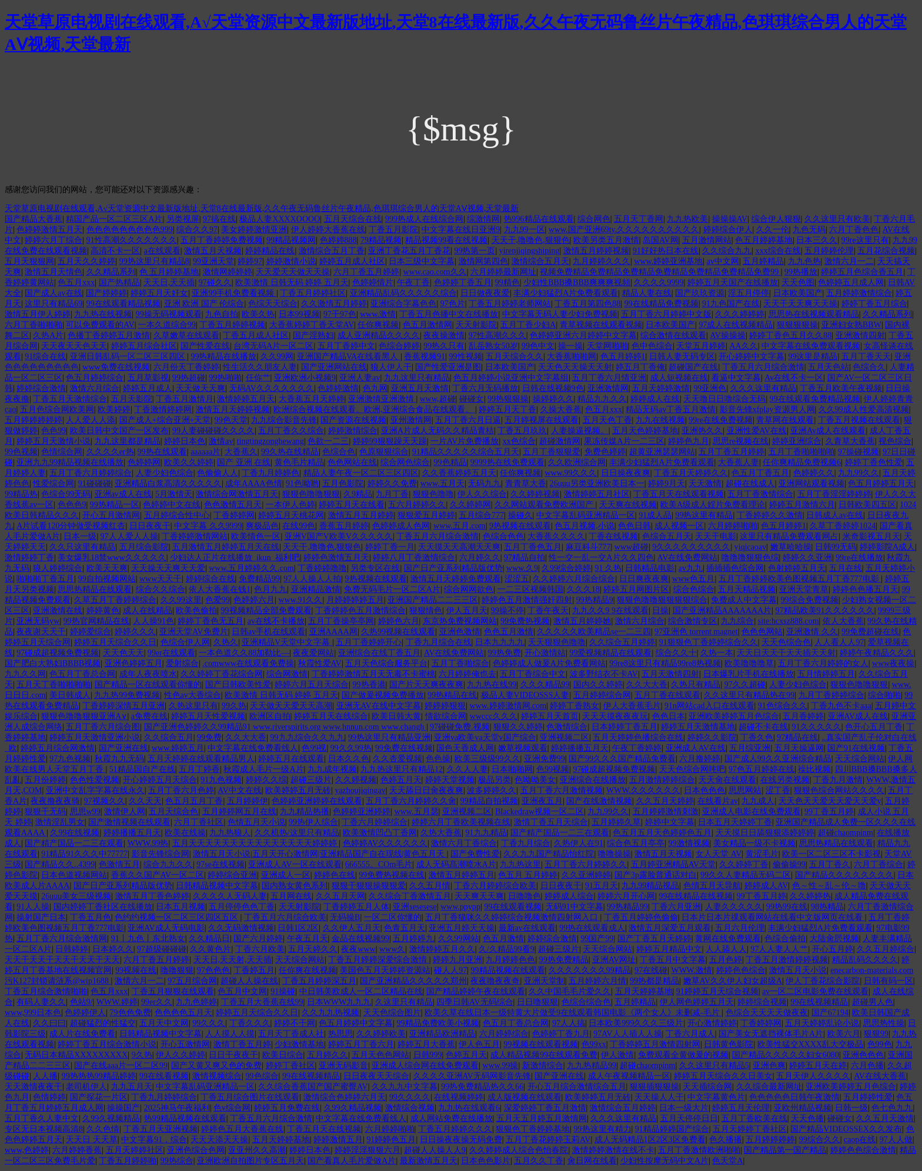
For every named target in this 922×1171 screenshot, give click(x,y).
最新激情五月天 (428, 1160)
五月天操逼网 (799, 748)
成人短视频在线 (679, 377)
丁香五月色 (90, 917)
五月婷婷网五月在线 (239, 811)
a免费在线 (149, 716)
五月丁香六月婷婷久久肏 (411, 801)
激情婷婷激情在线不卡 (613, 1150)
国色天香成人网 (465, 748)
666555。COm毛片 (378, 864)
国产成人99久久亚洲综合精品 (777, 758)
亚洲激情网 (608, 388)
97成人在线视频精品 (736, 324)
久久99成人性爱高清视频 (864, 409)
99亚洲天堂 (213, 261)
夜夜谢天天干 (41, 631)
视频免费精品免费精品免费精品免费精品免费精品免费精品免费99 (660, 271)
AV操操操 (728, 335)
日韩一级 (851, 1107)
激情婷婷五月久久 (442, 949)
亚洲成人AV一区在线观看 (294, 864)
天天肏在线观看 (727, 779)
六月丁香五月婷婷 (366, 271)
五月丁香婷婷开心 (369, 642)
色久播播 (725, 1139)
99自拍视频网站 (107, 578)
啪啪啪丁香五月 (45, 578)
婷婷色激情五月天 (336, 557)
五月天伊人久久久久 (813, 1076)
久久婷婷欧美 (381, 1033)
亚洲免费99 (544, 758)
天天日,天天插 (169, 282)
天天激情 (705, 483)
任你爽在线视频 (307, 970)
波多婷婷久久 (491, 790)
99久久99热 (351, 748)
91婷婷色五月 (391, 1139)
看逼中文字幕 (736, 377)
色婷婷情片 (372, 282)
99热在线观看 (162, 451)
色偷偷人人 (217, 473)
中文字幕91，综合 (154, 1139)
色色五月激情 (508, 631)
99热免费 (504, 652)
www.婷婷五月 (178, 748)
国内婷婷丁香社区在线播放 (103, 906)
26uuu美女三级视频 (76, 896)
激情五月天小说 (798, 970)
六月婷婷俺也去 (467, 674)
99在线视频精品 (819, 1002)
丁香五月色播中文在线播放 (448, 314)
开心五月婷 (832, 949)
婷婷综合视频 (762, 1002)
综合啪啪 (884, 695)
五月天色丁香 (607, 420)
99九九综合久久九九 (307, 737)
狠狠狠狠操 (797, 324)
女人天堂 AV (718, 853)
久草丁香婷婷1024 (843, 525)
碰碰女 (471, 398)
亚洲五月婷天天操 (462, 928)
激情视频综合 (217, 1076)
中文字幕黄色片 (716, 1097)
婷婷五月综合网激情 (58, 748)
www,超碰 (438, 398)
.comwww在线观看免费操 (248, 663)
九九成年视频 (332, 769)
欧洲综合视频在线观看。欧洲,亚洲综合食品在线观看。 (374, 409)
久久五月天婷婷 (665, 801)
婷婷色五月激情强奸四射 (527, 599)
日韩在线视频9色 (553, 388)
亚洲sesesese (415, 906)
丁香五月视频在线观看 (859, 420)
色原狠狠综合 (384, 451)
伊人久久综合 (482, 494)
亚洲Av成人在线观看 (828, 430)
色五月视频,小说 (584, 525)
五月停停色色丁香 (242, 906)
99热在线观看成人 (592, 928)
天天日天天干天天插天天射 (786, 652)
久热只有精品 (695, 684)
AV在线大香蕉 (880, 1076)
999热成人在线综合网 (424, 219)
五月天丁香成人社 (291, 1033)
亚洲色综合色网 (196, 1150)
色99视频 (552, 769)
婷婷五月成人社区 (352, 261)
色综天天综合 (273, 303)
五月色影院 (342, 483)
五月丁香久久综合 (291, 430)
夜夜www (358, 949)
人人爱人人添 (90, 420)
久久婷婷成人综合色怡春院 (518, 1150)
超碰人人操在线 (249, 980)
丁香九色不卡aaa (841, 705)
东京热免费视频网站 (460, 621)
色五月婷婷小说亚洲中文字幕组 (511, 377)
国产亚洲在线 (123, 748)
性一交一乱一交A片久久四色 (601, 557)
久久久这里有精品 (763, 388)
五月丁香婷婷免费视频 (222, 240)
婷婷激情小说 (291, 261)
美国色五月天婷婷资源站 (385, 970)
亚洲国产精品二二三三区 (432, 599)
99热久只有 (444, 346)
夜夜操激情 (444, 335)
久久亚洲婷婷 (586, 875)
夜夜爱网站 (313, 652)
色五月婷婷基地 (764, 240)
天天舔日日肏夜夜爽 (426, 790)
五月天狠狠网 (29, 261)
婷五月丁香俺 (640, 367)
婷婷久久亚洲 (807, 557)
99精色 (507, 282)
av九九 (691, 568)
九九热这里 (520, 864)
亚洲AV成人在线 (858, 716)
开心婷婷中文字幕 (751, 356)
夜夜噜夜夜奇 (495, 980)
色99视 (314, 748)
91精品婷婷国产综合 (672, 1129)
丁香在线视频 (613, 536)
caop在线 (860, 1139)
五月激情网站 (706, 240)
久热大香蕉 (441, 832)
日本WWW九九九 (339, 1002)
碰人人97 (450, 970)
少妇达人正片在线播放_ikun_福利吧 (235, 557)
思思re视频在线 (741, 441)
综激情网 (483, 219)
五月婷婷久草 (616, 822)
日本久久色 (348, 758)
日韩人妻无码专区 (682, 356)
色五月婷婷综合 (94, 377)
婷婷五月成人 (147, 388)
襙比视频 (814, 769)
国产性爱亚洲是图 (448, 367)
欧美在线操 (185, 832)
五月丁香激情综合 (760, 494)
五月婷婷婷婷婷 (33, 420)
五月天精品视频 (747, 589)
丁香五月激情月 (184, 398)
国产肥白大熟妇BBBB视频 (53, 663)
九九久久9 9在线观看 (610, 610)
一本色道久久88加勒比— (244, 652)
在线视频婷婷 (458, 1097)
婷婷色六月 (398, 621)
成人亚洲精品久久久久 (379, 335)
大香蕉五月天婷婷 (312, 398)
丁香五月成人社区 (256, 335)
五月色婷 (725, 959)
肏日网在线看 (592, 1160)
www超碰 (631, 547)
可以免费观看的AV (100, 324)
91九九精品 (486, 832)
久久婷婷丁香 (744, 864)
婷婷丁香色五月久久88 (790, 335)
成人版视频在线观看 (524, 1097)
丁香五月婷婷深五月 (319, 980)
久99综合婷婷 (566, 568)
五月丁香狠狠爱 (551, 451)
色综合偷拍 (785, 938)
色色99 (53, 430)
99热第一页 (474, 250)
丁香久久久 (249, 1023)
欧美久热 (258, 314)
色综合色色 (503, 536)
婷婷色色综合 (741, 970)
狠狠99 (876, 1033)
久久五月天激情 (885, 1118)
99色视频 (21, 451)
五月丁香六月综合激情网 (61, 938)
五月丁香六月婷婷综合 (90, 473)
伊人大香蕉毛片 (632, 705)
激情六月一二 (849, 261)
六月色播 (867, 1065)
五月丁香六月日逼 (468, 420)
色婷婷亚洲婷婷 (361, 811)
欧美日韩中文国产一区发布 (119, 430)
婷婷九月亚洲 (457, 959)
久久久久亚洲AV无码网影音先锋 (472, 1076)
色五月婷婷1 (623, 356)
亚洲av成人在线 (123, 494)
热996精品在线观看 (539, 219)
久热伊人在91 (578, 843)
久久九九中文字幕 (404, 1086)
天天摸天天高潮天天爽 (459, 547)
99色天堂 (231, 420)
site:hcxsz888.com (788, 621)
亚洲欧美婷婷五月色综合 (734, 716)
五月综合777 (481, 515)
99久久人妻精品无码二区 (745, 875)
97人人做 (896, 1139)
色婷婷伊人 (85, 1012)
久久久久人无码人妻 (230, 896)
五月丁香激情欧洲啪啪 (699, 1150)
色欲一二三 (328, 441)
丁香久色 (756, 737)
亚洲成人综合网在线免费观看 (425, 1065)
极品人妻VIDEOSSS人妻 (525, 695)
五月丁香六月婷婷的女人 (823, 663)
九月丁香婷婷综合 (831, 695)
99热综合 (177, 1160)
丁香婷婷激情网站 (195, 536)
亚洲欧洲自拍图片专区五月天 (250, 1160)
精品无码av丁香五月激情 (671, 409)
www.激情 (378, 314)
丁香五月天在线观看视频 (678, 494)
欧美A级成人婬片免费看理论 (712, 504)
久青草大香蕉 (850, 441)
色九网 (375, 388)
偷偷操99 (789, 864)
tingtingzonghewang (270, 441)
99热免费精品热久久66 (482, 1086)
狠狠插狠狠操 (654, 1086)
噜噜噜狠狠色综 (750, 557)
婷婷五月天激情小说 (53, 441)
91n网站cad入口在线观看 (709, 705)
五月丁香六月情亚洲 (609, 377)
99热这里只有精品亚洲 (389, 737)
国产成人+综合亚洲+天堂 (165, 420)
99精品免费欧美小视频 (438, 1023)
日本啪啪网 (512, 769)
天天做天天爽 (200, 388)
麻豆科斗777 (588, 547)
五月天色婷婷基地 (645, 430)
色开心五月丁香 (874, 726)
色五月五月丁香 (194, 801)
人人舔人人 (726, 949)
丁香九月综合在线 (439, 642)
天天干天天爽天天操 (800, 303)
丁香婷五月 (254, 970)
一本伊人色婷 (290, 504)
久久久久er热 (110, 451)
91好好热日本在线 (666, 250)
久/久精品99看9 (507, 949)
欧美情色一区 (255, 536)
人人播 (45, 1076)
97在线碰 (650, 970)
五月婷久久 (327, 1054)
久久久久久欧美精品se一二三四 (594, 631)
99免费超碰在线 (870, 631)
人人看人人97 (839, 642)
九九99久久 (858, 473)
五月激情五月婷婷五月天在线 (225, 547)
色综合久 (869, 367)
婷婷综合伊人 (728, 229)
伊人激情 (617, 1054)
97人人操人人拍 (312, 578)
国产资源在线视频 (353, 420)
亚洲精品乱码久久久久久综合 (403, 293)
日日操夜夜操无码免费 (461, 1139)
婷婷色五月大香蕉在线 (242, 1129)
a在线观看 (162, 250)
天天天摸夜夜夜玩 (615, 716)
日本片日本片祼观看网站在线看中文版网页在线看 (773, 917)
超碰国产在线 (693, 367)
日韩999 (427, 1054)
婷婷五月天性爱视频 (208, 716)
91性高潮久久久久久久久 (131, 240)
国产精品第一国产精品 (785, 1150)
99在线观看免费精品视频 (815, 398)
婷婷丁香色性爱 (874, 462)
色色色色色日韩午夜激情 (794, 1097)
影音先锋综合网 (160, 853)
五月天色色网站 (380, 1054)
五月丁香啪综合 (460, 663)
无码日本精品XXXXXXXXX (76, 1054)
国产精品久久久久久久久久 (844, 875)
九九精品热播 (304, 811)
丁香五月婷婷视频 (232, 324)
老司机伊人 (86, 1086)
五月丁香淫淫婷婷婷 (834, 494)
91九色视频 (221, 779)
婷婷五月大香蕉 (426, 1044)
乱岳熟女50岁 (493, 346)
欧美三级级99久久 (487, 758)
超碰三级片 (311, 779)
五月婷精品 (763, 261)
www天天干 (160, 578)
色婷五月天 (401, 779)
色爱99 (217, 599)
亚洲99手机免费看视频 (234, 293)
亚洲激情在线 (57, 610)
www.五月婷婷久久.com (251, 568)
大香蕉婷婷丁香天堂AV (311, 324)
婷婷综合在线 (210, 578)
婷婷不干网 (294, 1023)
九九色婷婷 (196, 1002)
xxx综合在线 (778, 250)
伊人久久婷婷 (180, 1054)
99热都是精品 (654, 980)
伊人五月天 (466, 610)
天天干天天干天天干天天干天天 (62, 959)
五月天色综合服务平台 (386, 663)
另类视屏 (182, 219)
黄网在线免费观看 (728, 938)
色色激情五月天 (233, 504)
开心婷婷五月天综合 (160, 779)
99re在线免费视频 (721, 420)
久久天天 (145, 801)
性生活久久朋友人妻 (260, 367)
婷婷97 (250, 261)
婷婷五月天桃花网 (291, 515)
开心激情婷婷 (712, 1023)
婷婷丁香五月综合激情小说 (107, 1044)
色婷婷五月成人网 (851, 282)
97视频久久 (104, 801)
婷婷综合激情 (41, 388)
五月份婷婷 (45, 779)
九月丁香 (392, 494)
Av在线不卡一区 (793, 377)
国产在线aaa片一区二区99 (121, 1065)
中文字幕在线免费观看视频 (810, 346)
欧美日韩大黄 (396, 716)
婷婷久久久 (135, 631)
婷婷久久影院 (712, 737)
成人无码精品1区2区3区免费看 (650, 1139)
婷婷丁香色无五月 (210, 621)
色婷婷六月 (254, 599)
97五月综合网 (192, 980)
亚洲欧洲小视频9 (305, 377)
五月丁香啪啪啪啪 (801, 451)
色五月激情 (503, 938)
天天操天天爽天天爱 (168, 568)
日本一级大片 (684, 1107)
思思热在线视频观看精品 (814, 314)
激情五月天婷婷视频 (233, 409)
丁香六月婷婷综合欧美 (495, 885)
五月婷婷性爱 (868, 1097)
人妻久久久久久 (734, 906)
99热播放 (800, 271)
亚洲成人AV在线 (696, 748)
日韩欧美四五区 (867, 504)
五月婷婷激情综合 (859, 293)
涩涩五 (517, 578)
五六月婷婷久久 (417, 504)
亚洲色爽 (769, 1065)
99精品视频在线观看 (508, 970)
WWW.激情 (691, 970)
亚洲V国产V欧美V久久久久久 (339, 536)
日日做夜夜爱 (485, 293)
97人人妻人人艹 (779, 949)
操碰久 (520, 515)
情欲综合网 (445, 716)
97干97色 (339, 314)
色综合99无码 (66, 494)
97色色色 (213, 970)
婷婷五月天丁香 (507, 409)
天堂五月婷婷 (701, 346)
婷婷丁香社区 (290, 1065)
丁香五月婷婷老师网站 (510, 303)
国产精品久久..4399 (60, 864)
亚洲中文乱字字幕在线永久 (95, 790)
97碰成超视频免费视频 (57, 652)
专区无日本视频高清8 (44, 1129)
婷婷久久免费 (392, 483)
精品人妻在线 (647, 293)
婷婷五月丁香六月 (361, 1044)
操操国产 (123, 1107)
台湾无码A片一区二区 (273, 346)
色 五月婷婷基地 (169, 271)
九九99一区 (524, 229)
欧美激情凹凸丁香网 (380, 832)
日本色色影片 (485, 1160)
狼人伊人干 (391, 367)
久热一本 (716, 652)
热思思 (340, 1033)
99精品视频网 (291, 240)
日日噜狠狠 (537, 1002)
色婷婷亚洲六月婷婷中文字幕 (583, 335)
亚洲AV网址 (614, 959)
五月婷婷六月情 (597, 980)
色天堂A (727, 1160)
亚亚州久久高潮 (257, 1150)
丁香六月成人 (690, 1033)
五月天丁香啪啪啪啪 (53, 684)
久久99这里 (181, 599)
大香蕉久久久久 (556, 536)
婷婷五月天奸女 (159, 293)
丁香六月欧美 (260, 949)
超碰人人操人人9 (435, 1150)
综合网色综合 (405, 462)
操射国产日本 (41, 917)
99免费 (209, 737)
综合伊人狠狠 (776, 219)
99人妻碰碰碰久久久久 (213, 430)
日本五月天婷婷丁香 (735, 822)
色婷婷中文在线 (172, 504)
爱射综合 (182, 663)
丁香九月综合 (525, 843)
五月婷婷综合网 (602, 695)
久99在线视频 (74, 832)
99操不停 (507, 610)
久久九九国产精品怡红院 (548, 853)
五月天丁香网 (638, 219)
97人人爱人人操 (129, 536)
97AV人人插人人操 (627, 1033)
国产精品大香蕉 (33, 219)
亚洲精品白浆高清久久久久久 (168, 483)
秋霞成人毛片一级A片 (263, 769)
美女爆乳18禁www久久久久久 (112, 557)
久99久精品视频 (353, 1107)
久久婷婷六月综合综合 (574, 578)
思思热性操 (883, 1023)
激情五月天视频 (213, 250)
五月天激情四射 (670, 674)
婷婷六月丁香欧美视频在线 (461, 822)
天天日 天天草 (92, 1139)
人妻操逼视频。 (580, 430)
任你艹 (258, 377)
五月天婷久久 (313, 949)
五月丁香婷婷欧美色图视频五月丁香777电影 (800, 578)
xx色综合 (519, 441)
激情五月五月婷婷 (361, 515)
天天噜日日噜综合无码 (724, 398)
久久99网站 (458, 938)
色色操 (438, 758)
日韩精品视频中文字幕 (217, 885)
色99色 (879, 1044)
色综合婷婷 (399, 346)
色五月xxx (76, 282)
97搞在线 (219, 219)
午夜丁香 (413, 282)
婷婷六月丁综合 (53, 240)
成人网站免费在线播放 (451, 1118)
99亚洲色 (709, 388)
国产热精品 (119, 282)
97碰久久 (215, 282)
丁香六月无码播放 (485, 388)
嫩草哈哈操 (790, 547)
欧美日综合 (282, 1054)
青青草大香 (525, 483)
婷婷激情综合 (353, 430)
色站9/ (81, 1002)
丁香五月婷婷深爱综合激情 (378, 959)
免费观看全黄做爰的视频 (683, 1054)
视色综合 (894, 441)
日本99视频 (299, 314)
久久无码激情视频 (241, 928)
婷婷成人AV (766, 885)
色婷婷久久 (813, 473)
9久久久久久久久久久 (691, 547)
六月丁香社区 (198, 822)
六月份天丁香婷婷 (186, 367)
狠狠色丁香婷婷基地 (533, 1129)
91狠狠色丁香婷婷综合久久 (708, 642)
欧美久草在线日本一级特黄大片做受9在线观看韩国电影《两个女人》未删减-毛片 (573, 1012)
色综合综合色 (586, 1002)
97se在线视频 (220, 864)
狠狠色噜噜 (433, 494)
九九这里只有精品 (417, 377)
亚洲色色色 (863, 1054)
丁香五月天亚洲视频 (160, 1129)
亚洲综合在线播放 (593, 779)
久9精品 (357, 494)
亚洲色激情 (459, 631)
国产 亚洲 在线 (243, 462)
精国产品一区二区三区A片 (114, 219)
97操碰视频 (858, 451)
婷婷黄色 (102, 610)
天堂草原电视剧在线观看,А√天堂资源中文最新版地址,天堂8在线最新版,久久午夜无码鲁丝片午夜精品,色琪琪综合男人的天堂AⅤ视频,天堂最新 (262, 208)
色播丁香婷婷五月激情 (109, 335)
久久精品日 (209, 938)
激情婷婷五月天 (246, 398)
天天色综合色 (786, 642)
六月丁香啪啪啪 (33, 324)
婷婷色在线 (334, 875)
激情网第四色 (483, 261)
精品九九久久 (602, 398)
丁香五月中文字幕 (673, 959)
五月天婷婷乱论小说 (822, 1023)
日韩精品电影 (649, 568)
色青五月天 (404, 928)
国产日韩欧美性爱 (238, 684)
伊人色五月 (479, 1044)
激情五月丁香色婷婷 (152, 896)
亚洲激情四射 (860, 335)
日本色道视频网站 (74, 875)
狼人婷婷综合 (57, 568)
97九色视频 (70, 758)
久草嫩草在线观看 (186, 335)
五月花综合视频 (886, 250)
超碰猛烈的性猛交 (103, 1023)
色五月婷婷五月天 (881, 483)
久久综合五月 (168, 737)
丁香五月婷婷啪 (127, 1160)
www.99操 (501, 1065)
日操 (660, 610)
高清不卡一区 (115, 250)
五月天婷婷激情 (661, 388)
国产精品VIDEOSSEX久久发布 (846, 1129)
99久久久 (208, 1023)
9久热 (142, 1054)
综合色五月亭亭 (635, 843)
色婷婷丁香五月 (463, 282)
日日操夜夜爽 (625, 473)
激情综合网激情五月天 (237, 494)
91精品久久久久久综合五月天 (465, 451)
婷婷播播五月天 (580, 748)
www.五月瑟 (417, 811)
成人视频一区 (679, 525)
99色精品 (450, 462)
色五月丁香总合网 (82, 674)
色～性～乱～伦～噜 (829, 885)
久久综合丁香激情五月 (410, 896)
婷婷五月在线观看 (291, 758)
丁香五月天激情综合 (70, 398)
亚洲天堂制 (544, 980)
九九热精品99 (591, 1065)
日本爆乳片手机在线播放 (748, 674)
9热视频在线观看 (520, 525)
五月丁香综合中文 (533, 674)
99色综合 (262, 1076)
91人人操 (32, 906)
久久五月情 (429, 885)
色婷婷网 (144, 462)
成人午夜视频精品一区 (629, 1076)
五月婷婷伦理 (829, 250)
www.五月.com (459, 525)
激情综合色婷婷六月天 (344, 1097)
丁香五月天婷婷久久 (691, 473)
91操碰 (282, 991)
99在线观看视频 (513, 906)
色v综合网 (231, 1107)
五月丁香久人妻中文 (42, 1118)
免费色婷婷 (605, 451)
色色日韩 (634, 525)
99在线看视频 (164, 1076)
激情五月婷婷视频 (596, 250)
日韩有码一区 (888, 980)
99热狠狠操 (508, 398)
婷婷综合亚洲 (232, 875)
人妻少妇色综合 (164, 473)
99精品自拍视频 (489, 801)
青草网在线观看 (785, 420)
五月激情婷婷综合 (662, 779)
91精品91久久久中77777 (84, 853)
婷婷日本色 (184, 441)
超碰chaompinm (845, 832)
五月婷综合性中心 (177, 515)
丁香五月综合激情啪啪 (46, 991)
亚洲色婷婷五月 (133, 663)
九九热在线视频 (103, 314)
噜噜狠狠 (177, 970)
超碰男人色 (872, 1002)
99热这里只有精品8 (154, 261)
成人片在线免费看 (82, 1033)
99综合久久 (819, 1139)
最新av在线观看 (527, 928)
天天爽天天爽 (479, 896)
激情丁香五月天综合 (551, 822)
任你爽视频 (378, 324)
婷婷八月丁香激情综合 (414, 557)
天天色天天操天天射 (575, 367)
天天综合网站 (859, 758)
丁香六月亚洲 (676, 906)
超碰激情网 (559, 441)
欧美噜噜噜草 (749, 663)
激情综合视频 (410, 1107)
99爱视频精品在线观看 (610, 652)
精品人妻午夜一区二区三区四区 (361, 473)
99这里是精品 (812, 356)
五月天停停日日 (689, 1118)
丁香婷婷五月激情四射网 (655, 1044)
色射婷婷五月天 (797, 568)
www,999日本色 (33, 1012)
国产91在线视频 (856, 748)
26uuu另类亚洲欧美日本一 (597, 483)
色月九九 (270, 589)
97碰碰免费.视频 (460, 726)
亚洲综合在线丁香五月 (379, 652)
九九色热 (804, 261)
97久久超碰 (745, 684)
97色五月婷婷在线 (761, 769)
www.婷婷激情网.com (508, 705)
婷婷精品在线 (270, 250)
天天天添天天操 (219, 1139)
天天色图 (797, 282)
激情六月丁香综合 (464, 843)
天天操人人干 (659, 1097)
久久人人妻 (467, 769)
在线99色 (298, 525)
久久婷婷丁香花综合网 (222, 674)
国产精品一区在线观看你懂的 (148, 684)
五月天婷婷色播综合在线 (638, 737)
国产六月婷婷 (258, 938)
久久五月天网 (340, 896)
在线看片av (717, 801)
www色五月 (693, 578)
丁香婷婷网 (234, 515)
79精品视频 (381, 240)
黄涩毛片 (762, 853)
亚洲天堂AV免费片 (193, 631)
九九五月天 (131, 1086)
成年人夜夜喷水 (148, 674)
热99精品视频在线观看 (185, 1118)
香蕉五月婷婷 (344, 525)
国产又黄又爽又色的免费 (216, 1065)
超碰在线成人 (750, 483)
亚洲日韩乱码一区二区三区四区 (129, 356)
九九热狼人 (229, 832)
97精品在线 (797, 737)
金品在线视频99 (360, 938)
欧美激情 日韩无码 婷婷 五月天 (292, 282)
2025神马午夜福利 (177, 1107)
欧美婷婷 (114, 409)
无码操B (345, 917)
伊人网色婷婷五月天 (697, 1002)
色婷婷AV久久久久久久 (385, 843)
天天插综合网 (707, 1086)
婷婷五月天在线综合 (331, 716)
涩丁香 (778, 790)
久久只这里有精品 (82, 547)
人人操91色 (153, 621)
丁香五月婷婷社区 (313, 293)
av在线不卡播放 (276, 621)
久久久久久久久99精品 (590, 970)
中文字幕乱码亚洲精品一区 (585, 515)
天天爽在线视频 (628, 504)
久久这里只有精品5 (714, 1065)
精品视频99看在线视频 (446, 240)
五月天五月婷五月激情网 (541, 1118)
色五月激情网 (427, 324)
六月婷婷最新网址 (503, 271)
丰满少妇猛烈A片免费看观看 (565, 293)
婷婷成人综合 (569, 896)
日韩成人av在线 (834, 515)
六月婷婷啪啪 (732, 525)
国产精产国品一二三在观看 (559, 832)
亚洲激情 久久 (812, 631)
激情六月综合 (94, 388)
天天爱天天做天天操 (293, 271)
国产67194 (829, 1012)
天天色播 (807, 1118)
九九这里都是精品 (128, 441)
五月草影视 (148, 377)
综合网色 (593, 219)
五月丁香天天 (866, 356)
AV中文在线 (239, 790)
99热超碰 (188, 377)
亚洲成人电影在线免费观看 (751, 811)
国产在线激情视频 (599, 801)
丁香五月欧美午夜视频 (841, 388)
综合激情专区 (692, 621)
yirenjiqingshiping (529, 250)
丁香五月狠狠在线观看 (173, 991)
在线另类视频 (785, 779)
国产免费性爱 (475, 853)
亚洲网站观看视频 (811, 483)
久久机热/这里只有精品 (297, 832)
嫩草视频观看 (522, 748)
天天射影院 (476, 324)
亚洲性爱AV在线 (757, 430)
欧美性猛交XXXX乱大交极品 (810, 1044)
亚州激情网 (411, 420)
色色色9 (72, 504)
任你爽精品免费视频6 (802, 462)
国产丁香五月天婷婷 (654, 938)
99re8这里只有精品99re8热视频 (665, 663)
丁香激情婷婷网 (163, 409)
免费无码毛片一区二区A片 (392, 589)
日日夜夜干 (150, 525)
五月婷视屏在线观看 (542, 420)
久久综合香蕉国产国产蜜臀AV (313, 1086)
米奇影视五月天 (871, 536)
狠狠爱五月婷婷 (426, 515)
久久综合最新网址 (769, 1086)
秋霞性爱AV (320, 663)
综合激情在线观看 (673, 335)
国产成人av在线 (53, 293)
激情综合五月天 (540, 261)
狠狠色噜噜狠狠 (311, 494)
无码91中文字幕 (574, 906)
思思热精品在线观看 (95, 589)
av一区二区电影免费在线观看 (815, 991)
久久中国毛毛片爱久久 (570, 991)
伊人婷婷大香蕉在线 (328, 229)
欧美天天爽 (107, 568)
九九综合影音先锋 (284, 420)
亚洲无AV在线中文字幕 (378, 705)
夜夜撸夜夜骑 (55, 801)
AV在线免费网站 (687, 557)
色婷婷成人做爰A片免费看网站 (549, 663)
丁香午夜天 (548, 610)
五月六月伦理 (739, 928)
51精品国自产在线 (142, 769)
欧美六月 (843, 1033)
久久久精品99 (545, 684)
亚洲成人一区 (285, 875)
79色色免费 (130, 1012)
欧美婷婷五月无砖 (298, 790)
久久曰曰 (49, 1023)
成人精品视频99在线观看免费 (543, 1054)
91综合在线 (45, 356)
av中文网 (723, 261)
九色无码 (809, 229)
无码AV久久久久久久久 (271, 388)
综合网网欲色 (468, 589)
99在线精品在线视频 (696, 896)
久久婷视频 (355, 779)
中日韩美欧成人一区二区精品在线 (361, 991)
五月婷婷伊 (247, 801)
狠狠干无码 (45, 811)
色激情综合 (566, 726)
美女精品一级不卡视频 (754, 843)
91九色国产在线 (731, 303)
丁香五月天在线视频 (324, 1129)
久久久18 (583, 589)
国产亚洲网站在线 (334, 367)
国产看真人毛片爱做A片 (352, 1160)
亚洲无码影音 (343, 1065)
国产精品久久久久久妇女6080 (785, 1054)
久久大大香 (646, 684)
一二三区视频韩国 (530, 589)
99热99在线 (786, 906)
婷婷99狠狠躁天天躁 (390, 441)
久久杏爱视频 (397, 758)
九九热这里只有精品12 (401, 769)
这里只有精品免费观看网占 (789, 536)
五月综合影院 (144, 547)
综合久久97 (197, 229)
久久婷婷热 (810, 896)
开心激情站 (545, 652)
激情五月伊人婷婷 (38, 314)
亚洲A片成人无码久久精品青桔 (437, 430)
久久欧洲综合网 (577, 462)
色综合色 (338, 451)
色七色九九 (892, 1107)
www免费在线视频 (115, 367)
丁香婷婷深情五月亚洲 (123, 705)
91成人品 (655, 515)
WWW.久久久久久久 (643, 790)
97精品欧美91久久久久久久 (825, 610)
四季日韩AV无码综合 (474, 1002)
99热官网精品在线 (96, 621)
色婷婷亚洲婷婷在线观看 (317, 801)
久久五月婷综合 (885, 949)
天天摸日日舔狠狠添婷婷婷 (765, 832)
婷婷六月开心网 (626, 896)
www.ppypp (460, 906)
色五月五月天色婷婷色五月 (662, 832)
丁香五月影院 (393, 229)
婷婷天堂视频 (450, 779)
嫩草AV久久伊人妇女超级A (733, 980)
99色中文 (538, 346)
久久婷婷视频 (535, 494)
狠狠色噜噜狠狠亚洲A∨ (84, 716)
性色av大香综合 (192, 695)
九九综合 (737, 621)
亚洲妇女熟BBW (851, 324)
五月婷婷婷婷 (770, 1139)
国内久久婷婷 (598, 684)
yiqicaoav (750, 547)
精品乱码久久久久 (865, 959)
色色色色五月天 (183, 1012)
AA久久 (744, 346)
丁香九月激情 (838, 779)
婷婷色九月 (688, 441)
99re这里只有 (865, 240)
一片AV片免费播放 (464, 441)
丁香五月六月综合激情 (763, 367)
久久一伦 (772, 229)
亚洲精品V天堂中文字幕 (287, 642)
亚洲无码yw (37, 621)
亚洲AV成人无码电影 (166, 928)
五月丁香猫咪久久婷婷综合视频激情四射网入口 (512, 917)
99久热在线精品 (290, 451)
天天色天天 (123, 652)
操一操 (570, 346)
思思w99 (85, 811)
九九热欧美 (687, 219)
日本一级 (80, 536)
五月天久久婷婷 (86, 261)
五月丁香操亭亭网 (341, 621)
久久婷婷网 (470, 504)
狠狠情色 (425, 610)
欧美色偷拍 (196, 610)
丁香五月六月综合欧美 (285, 917)
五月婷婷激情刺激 (666, 811)
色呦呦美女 (535, 779)
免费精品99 (259, 578)
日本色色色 (704, 790)
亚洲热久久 (702, 430)
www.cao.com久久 (435, 271)
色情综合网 (61, 451)
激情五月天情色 (53, 271)
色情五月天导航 (712, 885)
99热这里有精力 (603, 1129)
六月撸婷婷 (699, 758)
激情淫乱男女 (60, 822)
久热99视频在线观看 (398, 631)
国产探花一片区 (99, 1097)
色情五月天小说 (256, 822)
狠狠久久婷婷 (518, 726)
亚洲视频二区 (564, 737)
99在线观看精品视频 (123, 303)
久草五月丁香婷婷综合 (115, 599)
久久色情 (102, 1129)
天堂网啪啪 (607, 346)
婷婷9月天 (666, 483)
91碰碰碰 (94, 483)
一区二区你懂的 (393, 917)
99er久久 (156, 1002)
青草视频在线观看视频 (601, 324)
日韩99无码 (835, 547)
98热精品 (827, 906)
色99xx (594, 1044)
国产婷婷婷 (106, 293)
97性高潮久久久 (497, 335)
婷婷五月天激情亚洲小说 (94, 737)
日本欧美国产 (798, 293)
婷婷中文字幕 (669, 822)
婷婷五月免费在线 (287, 1107)
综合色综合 (693, 589)
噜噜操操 (614, 853)
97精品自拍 (524, 557)
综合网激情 (287, 674)
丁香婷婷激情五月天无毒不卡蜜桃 (373, 674)
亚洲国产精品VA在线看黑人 (348, 356)
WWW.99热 (148, 843)
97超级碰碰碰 (161, 949)
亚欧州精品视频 (802, 1107)
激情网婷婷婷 (227, 271)
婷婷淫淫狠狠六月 (367, 1150)
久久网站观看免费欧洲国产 (545, 504)
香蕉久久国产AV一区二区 (157, 875)
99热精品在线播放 (223, 356)
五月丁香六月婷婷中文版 (666, 314)
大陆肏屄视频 (834, 938)
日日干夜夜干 (233, 1054)
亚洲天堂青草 (804, 589)
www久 (392, 949)
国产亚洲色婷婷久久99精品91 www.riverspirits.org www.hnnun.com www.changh (285, 726)
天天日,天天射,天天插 (232, 959)
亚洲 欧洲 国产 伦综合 (204, 303)
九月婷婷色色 (510, 959)
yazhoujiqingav (360, 790)
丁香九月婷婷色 (270, 473)
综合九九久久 (168, 864)
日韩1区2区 (298, 928)
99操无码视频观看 (169, 314)
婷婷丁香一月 (390, 547)
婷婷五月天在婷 (818, 1065)
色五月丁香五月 (760, 473)
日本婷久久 (112, 949)
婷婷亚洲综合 (796, 441)
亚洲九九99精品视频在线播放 (69, 462)
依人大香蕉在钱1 (219, 589)
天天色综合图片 (392, 1012)
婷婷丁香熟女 (574, 705)
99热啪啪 (225, 377)
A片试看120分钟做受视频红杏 (70, 525)
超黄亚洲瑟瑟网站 (662, 451)
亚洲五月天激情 (420, 388)
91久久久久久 (816, 726)
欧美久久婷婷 (188, 462)
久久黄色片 (210, 949)
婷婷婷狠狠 (445, 705)
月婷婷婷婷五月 (355, 599)
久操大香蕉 (561, 409)
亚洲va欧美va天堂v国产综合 (485, 737)
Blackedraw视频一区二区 (539, 811)
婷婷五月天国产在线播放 (732, 282)
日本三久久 (816, 240)
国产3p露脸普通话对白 (655, 875)
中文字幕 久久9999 (208, 525)
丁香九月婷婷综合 (164, 1097)
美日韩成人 (70, 695)
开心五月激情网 (111, 515)
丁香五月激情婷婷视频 (787, 959)
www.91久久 (301, 599)
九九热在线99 (491, 684)
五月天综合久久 (514, 356)
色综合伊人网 (185, 642)
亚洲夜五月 (542, 801)
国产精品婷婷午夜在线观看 (475, 991)
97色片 (452, 303)
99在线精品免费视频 (661, 303)
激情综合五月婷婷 (623, 1107)
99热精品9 (594, 599)
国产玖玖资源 (699, 293)
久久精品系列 (111, 271)
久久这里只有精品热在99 (749, 695)
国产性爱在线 (205, 346)
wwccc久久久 (493, 716)
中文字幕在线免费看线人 (253, 748)
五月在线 (845, 568)
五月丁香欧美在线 (754, 1118)
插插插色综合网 (735, 568)
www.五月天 (442, 483)
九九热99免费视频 (127, 695)
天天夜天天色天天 (74, 346)
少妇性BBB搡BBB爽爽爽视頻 (576, 282)
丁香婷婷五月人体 (356, 906)
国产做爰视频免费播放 (383, 695)
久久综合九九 (726, 250)
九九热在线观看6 (469, 1107)
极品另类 (494, 779)
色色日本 (668, 716)
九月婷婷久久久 (601, 261)
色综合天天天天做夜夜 (767, 1012)
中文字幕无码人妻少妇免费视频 (559, 314)
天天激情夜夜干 (33, 1086)
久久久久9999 (658, 282)
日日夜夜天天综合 (376, 1076)
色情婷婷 (49, 1097)
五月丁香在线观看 (667, 695)
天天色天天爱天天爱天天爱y (830, 801)
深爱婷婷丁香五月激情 (545, 1107)
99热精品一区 (114, 504)
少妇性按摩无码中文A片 (664, 1160)
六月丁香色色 (853, 229)
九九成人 (757, 801)
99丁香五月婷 (829, 811)
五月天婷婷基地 (644, 991)
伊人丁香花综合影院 (823, 980)
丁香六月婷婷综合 (374, 822)
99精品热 (21, 494)
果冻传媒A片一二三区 (624, 441)
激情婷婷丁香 (29, 557)
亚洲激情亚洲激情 (382, 398)
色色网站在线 (352, 462)
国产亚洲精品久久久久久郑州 (413, 980)
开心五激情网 (185, 1044)
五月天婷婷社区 (134, 1150)
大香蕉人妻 (738, 462)
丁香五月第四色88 (587, 303)
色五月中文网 (242, 991)
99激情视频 (689, 843)
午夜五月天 (307, 938)
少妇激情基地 (299, 1044)
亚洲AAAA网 (333, 631)
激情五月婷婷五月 (462, 875)
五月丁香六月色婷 (181, 790)
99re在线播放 (859, 557)
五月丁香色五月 (533, 547)
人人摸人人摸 (230, 1033)
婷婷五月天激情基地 (698, 726)
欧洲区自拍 (269, 716)
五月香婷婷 (803, 716)
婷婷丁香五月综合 (874, 303)
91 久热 (608, 568)
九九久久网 (25, 674)
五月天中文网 (164, 1023)
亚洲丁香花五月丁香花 (409, 250)
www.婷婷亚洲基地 (668, 261)
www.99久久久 (571, 473)
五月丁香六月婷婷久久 (585, 864)
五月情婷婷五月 (826, 674)
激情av (221, 441)
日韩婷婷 (71, 949)
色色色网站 (762, 631)
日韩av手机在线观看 (268, 631)
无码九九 (484, 483)
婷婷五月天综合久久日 (115, 642)
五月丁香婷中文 (346, 346)
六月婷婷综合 (504, 1033)
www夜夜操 (893, 663)
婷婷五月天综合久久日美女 (723, 1076)
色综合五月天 (667, 536)
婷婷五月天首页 (550, 716)
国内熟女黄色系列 (295, 885)
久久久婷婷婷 (739, 314)
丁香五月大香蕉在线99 (262, 1002)
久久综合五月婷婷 (622, 642)
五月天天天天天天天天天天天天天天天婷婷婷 (255, 843)
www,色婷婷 (27, 1150)
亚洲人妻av (359, 377)
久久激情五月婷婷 (334, 303)
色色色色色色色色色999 (129, 229)
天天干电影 (715, 536)
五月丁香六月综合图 (103, 726)
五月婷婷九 (413, 938)
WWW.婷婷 (117, 1002)
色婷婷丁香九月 (561, 1033)
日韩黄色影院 (728, 1044)
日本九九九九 (500, 642)
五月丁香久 (829, 864)
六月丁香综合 (878, 864)
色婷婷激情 (338, 388)
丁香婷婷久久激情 (770, 515)
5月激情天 (173, 494)
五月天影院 (131, 398)
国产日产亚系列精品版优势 (453, 568)
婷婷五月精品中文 (669, 949)
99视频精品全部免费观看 (266, 610)
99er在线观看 (171, 652)
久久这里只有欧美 (837, 219)
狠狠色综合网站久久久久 (839, 790)
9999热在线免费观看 (507, 462)
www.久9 (522, 568)
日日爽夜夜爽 (644, 578)
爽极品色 (262, 525)
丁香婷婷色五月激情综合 (360, 610)
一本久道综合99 (167, 324)
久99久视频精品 (111, 1118)
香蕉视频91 (424, 356)
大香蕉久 (241, 451)
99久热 (234, 705)
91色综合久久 (782, 705)
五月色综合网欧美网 (57, 409)
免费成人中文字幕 (744, 599)
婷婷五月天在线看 (352, 504)
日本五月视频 (180, 906)
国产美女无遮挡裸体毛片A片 (771, 1033)
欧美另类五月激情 (606, 240)
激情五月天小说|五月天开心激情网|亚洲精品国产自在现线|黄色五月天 (320, 853)
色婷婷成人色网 (401, 525)
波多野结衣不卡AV (604, 674)
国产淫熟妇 (313, 335)
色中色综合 (652, 346)
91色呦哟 (302, 483)
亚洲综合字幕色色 (403, 303)
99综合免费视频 (810, 599)
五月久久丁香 (538, 1160)
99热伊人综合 (313, 822)
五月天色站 (828, 367)
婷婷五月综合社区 (144, 346)
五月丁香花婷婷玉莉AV (548, 1139)
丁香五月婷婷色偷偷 (641, 917)
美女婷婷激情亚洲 (254, 229)
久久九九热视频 (330, 1012)
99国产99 (596, 938)
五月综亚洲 (749, 748)
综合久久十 (676, 652)
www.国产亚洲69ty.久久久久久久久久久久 (624, 229)
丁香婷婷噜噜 (322, 568)
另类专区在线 (375, 568)
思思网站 (745, 790)
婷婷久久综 (266, 779)
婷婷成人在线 (655, 398)
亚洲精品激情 (315, 589)
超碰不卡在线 (763, 726)
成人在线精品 (147, 610)
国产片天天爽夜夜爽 (426, 684)
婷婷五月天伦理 (741, 1107)
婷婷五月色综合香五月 (862, 271)
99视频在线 (135, 970)
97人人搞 (568, 1023)
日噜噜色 (524, 896)
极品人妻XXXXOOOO (279, 219)
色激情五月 (119, 864)
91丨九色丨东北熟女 (148, 938)
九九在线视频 (660, 420)
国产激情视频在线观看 (129, 822)
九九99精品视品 (650, 885)
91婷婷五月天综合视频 (717, 991)
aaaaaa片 (206, 451)
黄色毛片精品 (299, 462)
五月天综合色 (173, 811)
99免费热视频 (525, 621)
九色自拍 (221, 314)
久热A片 (48, 335)
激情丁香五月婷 (242, 1044)
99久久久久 (409, 1097)
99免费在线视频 (404, 748)
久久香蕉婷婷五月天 (459, 473)
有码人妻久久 (41, 1002)
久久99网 (276, 356)
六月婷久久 (479, 557)
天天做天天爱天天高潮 (291, 705)
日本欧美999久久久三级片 (636, 1023)
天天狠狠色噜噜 (557, 642)
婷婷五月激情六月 (802, 504)
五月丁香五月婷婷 (731, 451)
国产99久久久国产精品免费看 (622, 758)
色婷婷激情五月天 (49, 229)
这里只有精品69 (53, 303)
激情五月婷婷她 (582, 621)
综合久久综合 (160, 589)
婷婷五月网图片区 (636, 589)
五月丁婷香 (199, 769)
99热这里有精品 (704, 515)
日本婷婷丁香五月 (624, 726)
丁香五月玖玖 (522, 430)
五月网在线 (291, 896)
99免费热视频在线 (392, 875)
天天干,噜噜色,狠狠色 (531, 240)
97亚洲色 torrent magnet (696, 631)
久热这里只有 (193, 705)
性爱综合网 (53, 483)
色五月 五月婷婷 (528, 875)
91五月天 (601, 885)
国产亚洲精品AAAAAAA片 (722, 610)
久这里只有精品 (404, 1002)
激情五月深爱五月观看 (670, 928)
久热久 (225, 642)
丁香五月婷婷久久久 (455, 1129)
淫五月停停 (748, 293)
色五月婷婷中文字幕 (356, 1023)
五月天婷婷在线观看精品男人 (201, 758)
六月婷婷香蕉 (77, 1150)
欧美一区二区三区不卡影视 (831, 853)
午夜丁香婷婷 (637, 748)
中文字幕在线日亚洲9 (461, 229)
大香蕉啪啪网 (571, 356)
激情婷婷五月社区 (597, 494)
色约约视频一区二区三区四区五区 (177, 917)
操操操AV (729, 219)
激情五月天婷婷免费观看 (455, 578)
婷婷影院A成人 (887, 547)
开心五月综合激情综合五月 (576, 1086)
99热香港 (369, 684)
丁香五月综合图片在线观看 (250, 1097)
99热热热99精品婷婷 (99, 1076)
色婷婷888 (338, 240)
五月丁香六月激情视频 (561, 790)
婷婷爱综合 (90, 631)
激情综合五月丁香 (332, 250)
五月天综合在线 (353, 219)
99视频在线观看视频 (541, 1044)
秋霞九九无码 (119, 758)
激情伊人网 (124, 811)
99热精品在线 (452, 695)
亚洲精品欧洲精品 (442, 1033)
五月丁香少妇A (528, 324)
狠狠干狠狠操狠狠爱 (369, 885)
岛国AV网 (660, 240)
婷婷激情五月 (338, 1139)
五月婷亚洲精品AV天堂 (673, 864)
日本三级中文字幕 (422, 261)
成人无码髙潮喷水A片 (456, 864)
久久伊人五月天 (351, 928)
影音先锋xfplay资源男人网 (767, 409)
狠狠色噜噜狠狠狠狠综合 (662, 599)
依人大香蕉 (843, 621)
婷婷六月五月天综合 (312, 684)
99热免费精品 (564, 959)
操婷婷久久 (553, 398)
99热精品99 (627, 906)
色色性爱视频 (94, 779)
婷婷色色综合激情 (863, 1150)
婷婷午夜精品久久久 (877, 652)
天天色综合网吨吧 (692, 769)
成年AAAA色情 (253, 483)
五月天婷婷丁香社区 (750, 1129)
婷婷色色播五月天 (865, 589)
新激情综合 (542, 1065)
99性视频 (465, 356)
